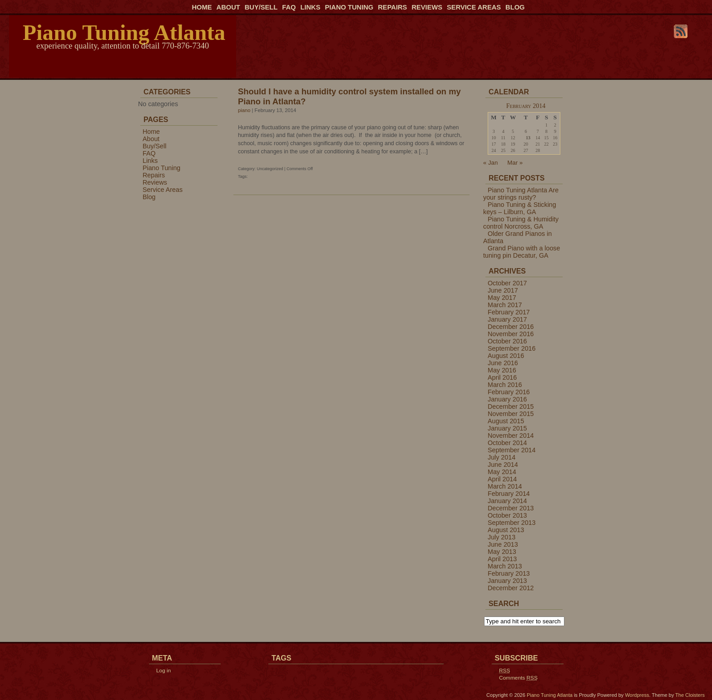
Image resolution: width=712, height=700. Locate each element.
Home (202, 7)
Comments (518, 678)
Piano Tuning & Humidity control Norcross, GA (521, 222)
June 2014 (503, 464)
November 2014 (511, 435)
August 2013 (506, 530)
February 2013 (509, 573)
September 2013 (511, 522)
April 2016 (502, 377)
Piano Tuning (349, 7)
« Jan (490, 162)
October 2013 (507, 515)
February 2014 (509, 493)
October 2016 (507, 341)
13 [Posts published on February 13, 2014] (528, 137)
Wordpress (637, 695)
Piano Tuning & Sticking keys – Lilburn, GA (519, 208)
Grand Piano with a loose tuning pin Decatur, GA (521, 252)
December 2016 (511, 326)
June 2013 (503, 544)
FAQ (289, 7)
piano (244, 110)
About (228, 7)
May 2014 (502, 471)
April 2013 (502, 559)
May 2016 (502, 370)
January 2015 (507, 428)
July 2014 (501, 457)
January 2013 (507, 580)
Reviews (426, 7)
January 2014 (507, 500)
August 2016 (506, 355)
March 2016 (505, 384)
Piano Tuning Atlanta (124, 32)
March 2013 (505, 566)
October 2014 (507, 442)
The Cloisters (690, 695)
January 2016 (507, 399)
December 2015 (511, 406)
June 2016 (503, 363)
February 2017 (509, 312)
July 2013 (501, 537)
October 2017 (507, 283)
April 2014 (502, 479)
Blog (514, 7)
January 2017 (507, 319)
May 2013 (502, 551)
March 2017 (505, 304)
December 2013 (511, 508)
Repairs (392, 7)
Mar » (515, 162)
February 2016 (509, 392)
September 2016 (511, 348)
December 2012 (511, 588)
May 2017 (502, 297)
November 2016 (511, 334)
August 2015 (506, 421)
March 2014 (505, 486)
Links (310, 7)
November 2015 (511, 413)
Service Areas (474, 7)
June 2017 (503, 290)
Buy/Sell (261, 7)
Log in (163, 670)
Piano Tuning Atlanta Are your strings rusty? (521, 193)
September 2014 (511, 450)
